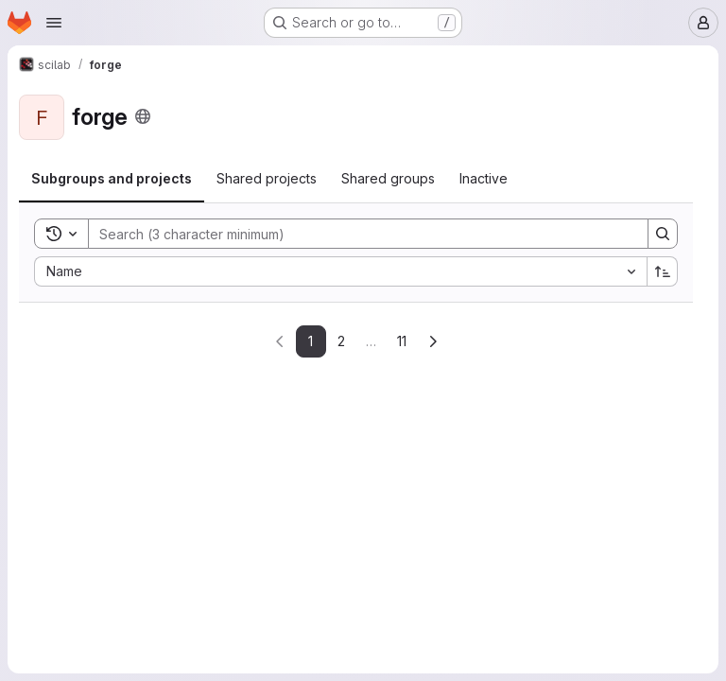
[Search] (358, 233)
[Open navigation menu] (54, 23)
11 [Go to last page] (401, 341)
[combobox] (340, 271)
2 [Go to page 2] (341, 341)
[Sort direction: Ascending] (663, 271)
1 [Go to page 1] (310, 341)
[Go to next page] (433, 341)
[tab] (111, 178)
